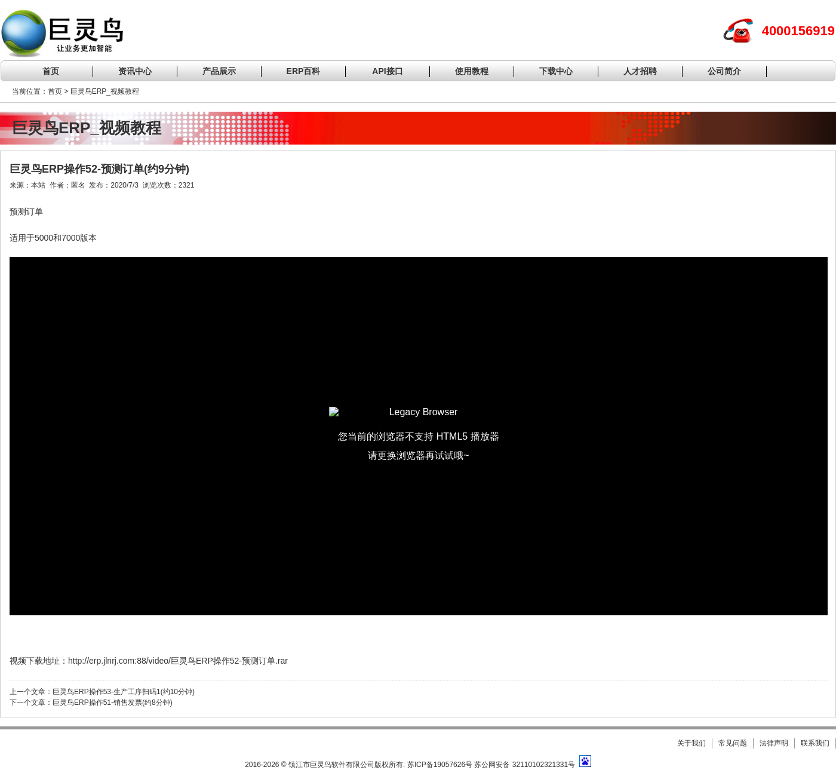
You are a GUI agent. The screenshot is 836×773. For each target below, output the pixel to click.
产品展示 (219, 71)
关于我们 (691, 743)
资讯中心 (135, 71)
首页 (50, 71)
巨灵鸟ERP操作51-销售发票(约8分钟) (113, 702)
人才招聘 (640, 71)
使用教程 (471, 71)
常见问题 (732, 743)
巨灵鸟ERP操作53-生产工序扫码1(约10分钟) (124, 692)
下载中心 (556, 71)
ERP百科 (304, 71)
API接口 (387, 71)
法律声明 (774, 743)
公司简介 (724, 71)
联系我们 (815, 743)
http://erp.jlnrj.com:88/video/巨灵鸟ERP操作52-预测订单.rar (178, 660)
